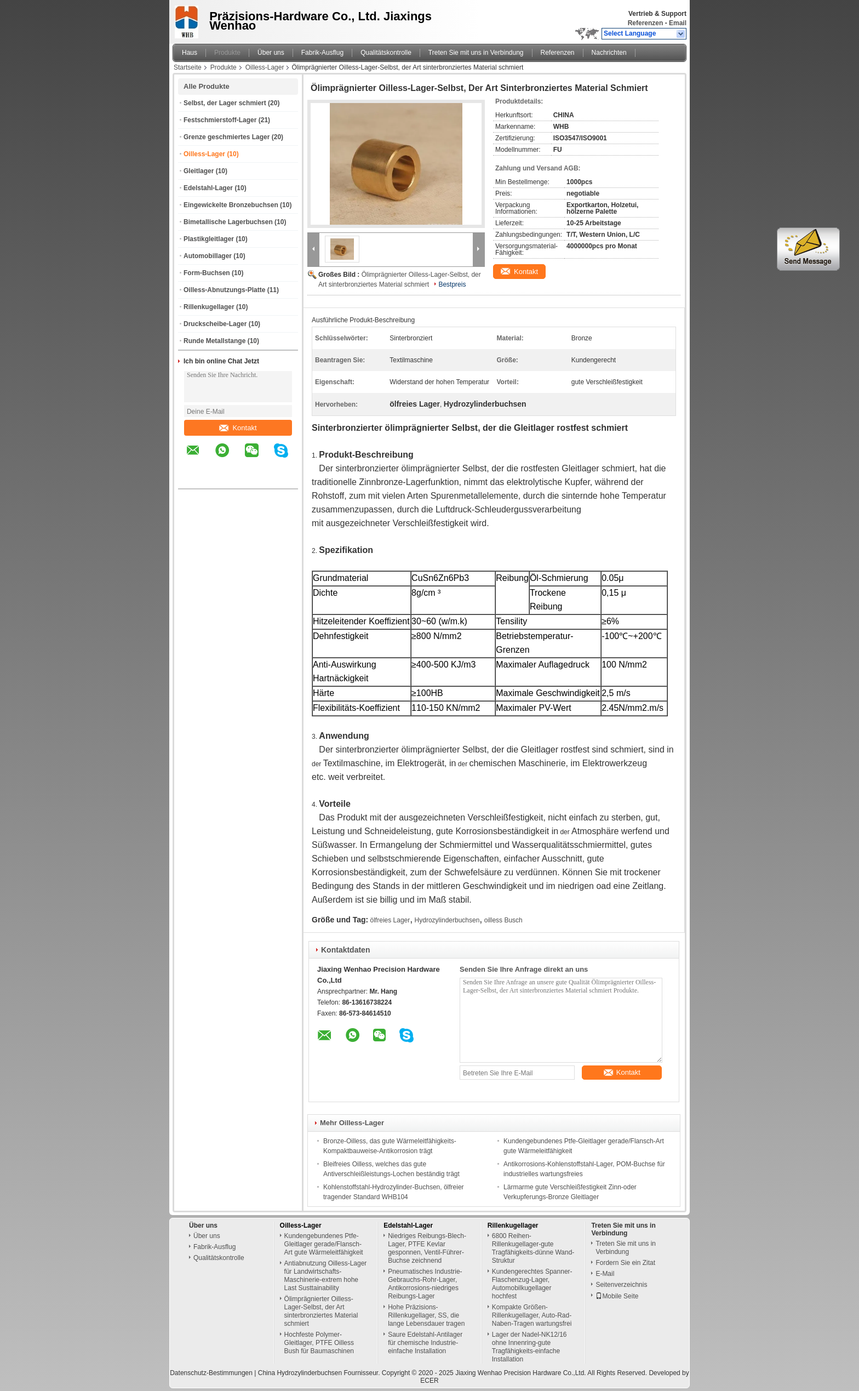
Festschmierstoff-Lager (220, 120)
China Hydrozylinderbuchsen (300, 1373)
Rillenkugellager (209, 307)
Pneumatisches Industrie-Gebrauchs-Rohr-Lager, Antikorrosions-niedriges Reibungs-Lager (425, 1284)
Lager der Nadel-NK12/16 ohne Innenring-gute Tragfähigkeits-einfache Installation (529, 1347)
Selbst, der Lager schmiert (225, 103)
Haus (189, 52)
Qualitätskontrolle (385, 52)
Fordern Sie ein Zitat (625, 1263)
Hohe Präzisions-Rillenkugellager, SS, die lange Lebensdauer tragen (426, 1315)
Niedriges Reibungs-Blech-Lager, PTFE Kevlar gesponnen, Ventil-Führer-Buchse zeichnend (427, 1248)
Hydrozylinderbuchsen (447, 920)
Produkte (227, 52)
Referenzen (645, 23)
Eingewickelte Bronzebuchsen (231, 205)
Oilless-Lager (264, 67)
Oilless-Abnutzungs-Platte (224, 290)
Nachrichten (609, 52)
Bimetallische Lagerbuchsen (228, 222)
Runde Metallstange (214, 341)
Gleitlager (199, 171)
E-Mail (604, 1274)
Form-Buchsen (207, 273)
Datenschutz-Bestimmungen (211, 1373)
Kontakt (237, 428)
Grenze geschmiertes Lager (227, 137)
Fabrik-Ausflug (322, 52)
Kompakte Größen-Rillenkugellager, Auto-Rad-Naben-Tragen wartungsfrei (532, 1315)
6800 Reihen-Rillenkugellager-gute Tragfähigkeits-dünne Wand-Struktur (533, 1248)
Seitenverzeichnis (621, 1285)
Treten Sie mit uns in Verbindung (476, 52)
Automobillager (208, 256)
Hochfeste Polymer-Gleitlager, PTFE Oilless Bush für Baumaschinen (319, 1343)
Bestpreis (452, 284)
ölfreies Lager (390, 920)
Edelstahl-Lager (208, 188)
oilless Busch (503, 920)
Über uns (270, 52)
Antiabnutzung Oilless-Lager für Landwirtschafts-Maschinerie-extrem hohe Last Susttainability (325, 1275)
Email (677, 23)
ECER (429, 1380)
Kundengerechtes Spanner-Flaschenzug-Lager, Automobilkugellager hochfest (532, 1284)
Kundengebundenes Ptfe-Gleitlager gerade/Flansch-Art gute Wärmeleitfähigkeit (323, 1244)
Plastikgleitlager (209, 239)
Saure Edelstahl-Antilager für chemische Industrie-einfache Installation (425, 1343)
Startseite (188, 67)
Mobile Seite (616, 1296)
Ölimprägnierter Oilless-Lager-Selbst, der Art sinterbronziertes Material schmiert (321, 1311)
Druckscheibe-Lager (215, 324)
